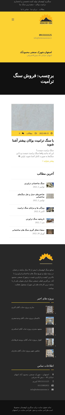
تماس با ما (25, 9)
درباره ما (33, 9)
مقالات (41, 9)
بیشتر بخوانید (48, 161)
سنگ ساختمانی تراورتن (34, 183)
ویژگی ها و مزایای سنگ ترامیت (30, 208)
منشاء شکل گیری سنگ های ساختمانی (28, 230)
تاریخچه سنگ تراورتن (35, 219)
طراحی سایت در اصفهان (21, 410)
